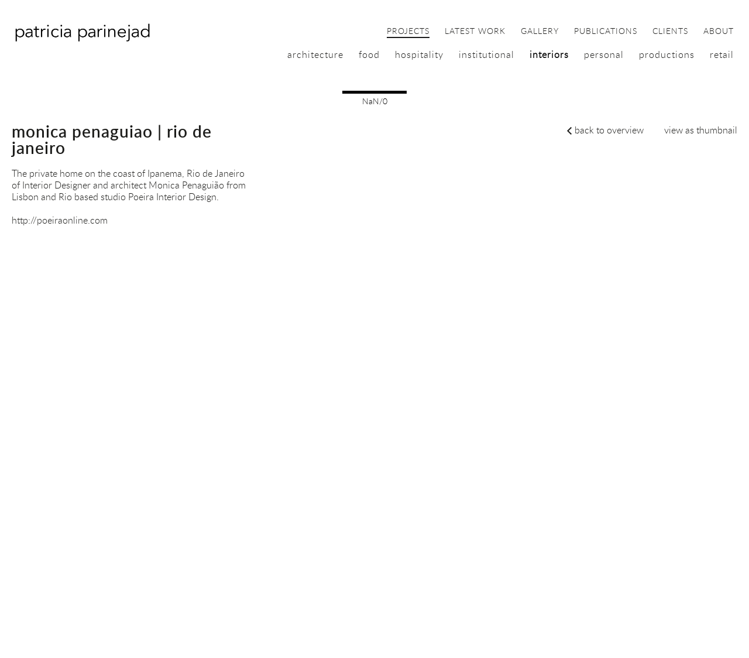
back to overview (609, 130)
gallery (540, 31)
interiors (549, 54)
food (369, 54)
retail (722, 54)
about (718, 31)
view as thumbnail (700, 130)
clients (670, 31)
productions (667, 54)
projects (408, 31)
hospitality (419, 54)
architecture (315, 54)
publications (605, 31)
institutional (486, 54)
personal (604, 54)
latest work (475, 31)
